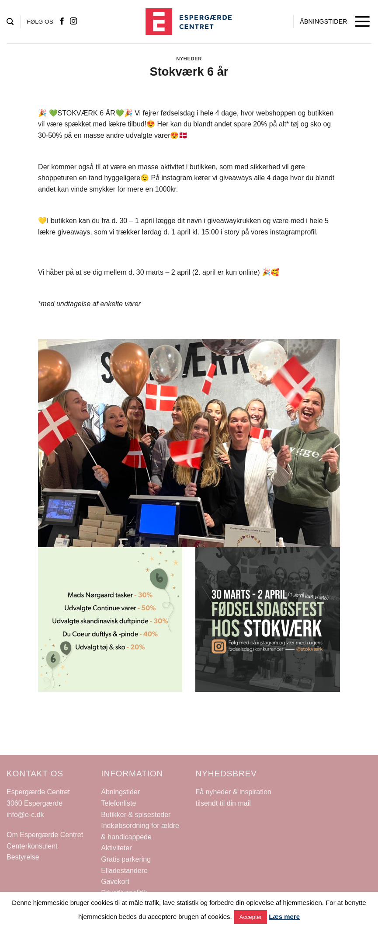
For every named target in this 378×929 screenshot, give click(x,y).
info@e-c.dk (25, 814)
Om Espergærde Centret (45, 834)
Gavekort (115, 881)
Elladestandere (124, 870)
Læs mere (284, 916)
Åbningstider (120, 792)
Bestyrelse (23, 857)
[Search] (10, 21)
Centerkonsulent (32, 846)
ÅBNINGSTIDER (323, 21)
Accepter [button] (250, 917)
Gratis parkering (126, 859)
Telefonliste (118, 803)
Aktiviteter (116, 848)
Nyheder (189, 58)
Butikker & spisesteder (135, 814)
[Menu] (362, 22)
